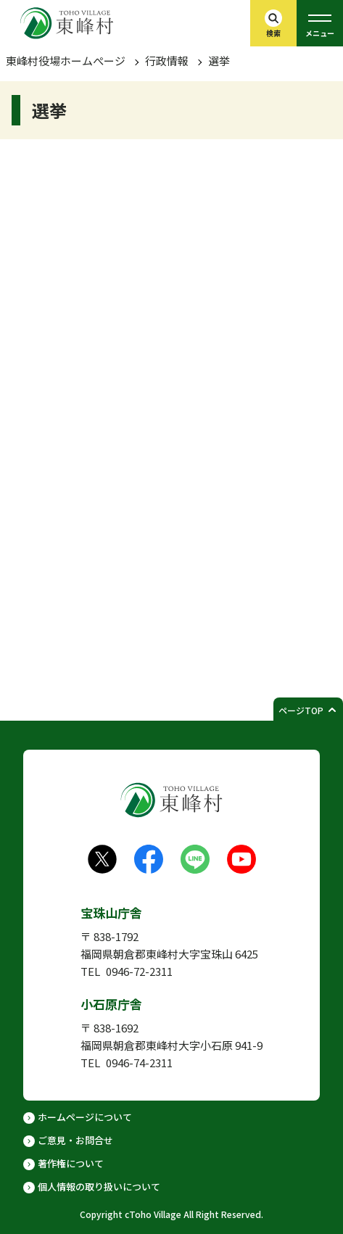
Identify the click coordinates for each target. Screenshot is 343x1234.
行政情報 (167, 60)
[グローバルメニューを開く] (320, 23)
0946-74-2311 (139, 1062)
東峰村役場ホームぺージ (65, 60)
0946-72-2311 (139, 971)
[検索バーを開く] (273, 23)
